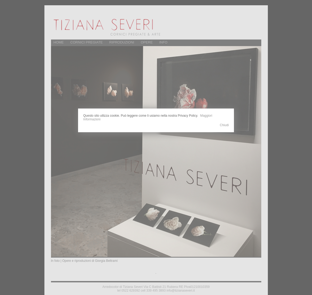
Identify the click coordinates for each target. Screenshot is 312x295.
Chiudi (224, 125)
